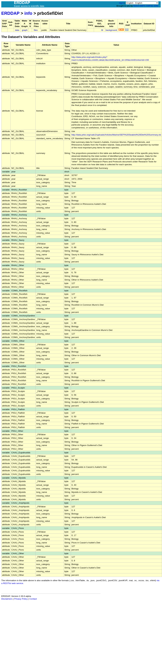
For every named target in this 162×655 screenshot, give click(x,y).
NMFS (142, 6)
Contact (33, 599)
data (17, 30)
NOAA (136, 6)
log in (121, 3)
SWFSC (150, 6)
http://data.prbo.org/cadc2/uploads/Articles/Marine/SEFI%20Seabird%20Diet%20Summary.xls (116, 135)
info (28, 13)
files (36, 30)
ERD (156, 6)
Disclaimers (6, 599)
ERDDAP (10, 13)
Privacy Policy (21, 599)
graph (25, 30)
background (111, 30)
